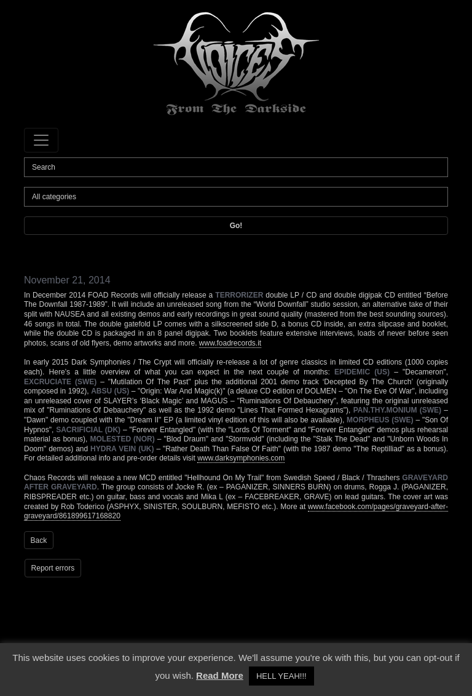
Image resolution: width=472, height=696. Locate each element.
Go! (236, 225)
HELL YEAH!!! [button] (281, 676)
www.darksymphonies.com (241, 458)
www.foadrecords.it (230, 343)
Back (39, 540)
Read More (219, 675)
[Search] (236, 167)
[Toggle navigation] (41, 140)
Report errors (53, 568)
